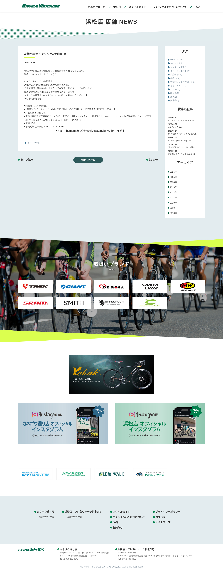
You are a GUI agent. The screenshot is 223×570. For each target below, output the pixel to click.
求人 (173, 97)
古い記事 (153, 159)
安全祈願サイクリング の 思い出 (181, 154)
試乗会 (174, 100)
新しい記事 (27, 159)
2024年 (173, 182)
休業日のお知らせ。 (176, 127)
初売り (175, 78)
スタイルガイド (121, 511)
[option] (35, 296)
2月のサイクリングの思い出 (179, 141)
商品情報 (176, 74)
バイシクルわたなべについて (129, 517)
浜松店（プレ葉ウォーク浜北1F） (84, 511)
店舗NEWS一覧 (88, 160)
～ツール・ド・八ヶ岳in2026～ (181, 120)
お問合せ (160, 517)
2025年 (173, 177)
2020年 (173, 202)
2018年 (173, 213)
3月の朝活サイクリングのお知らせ (182, 134)
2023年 (173, 187)
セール (175, 89)
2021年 (173, 197)
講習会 (174, 93)
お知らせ (118, 527)
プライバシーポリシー (167, 511)
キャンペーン (178, 85)
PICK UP (176, 60)
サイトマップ (162, 522)
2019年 (173, 208)
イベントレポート (180, 71)
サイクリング (178, 67)
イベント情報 (178, 63)
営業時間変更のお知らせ (183, 82)
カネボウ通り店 (45, 511)
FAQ (115, 522)
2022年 (173, 192)
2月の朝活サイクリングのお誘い (181, 147)
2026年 (173, 172)
